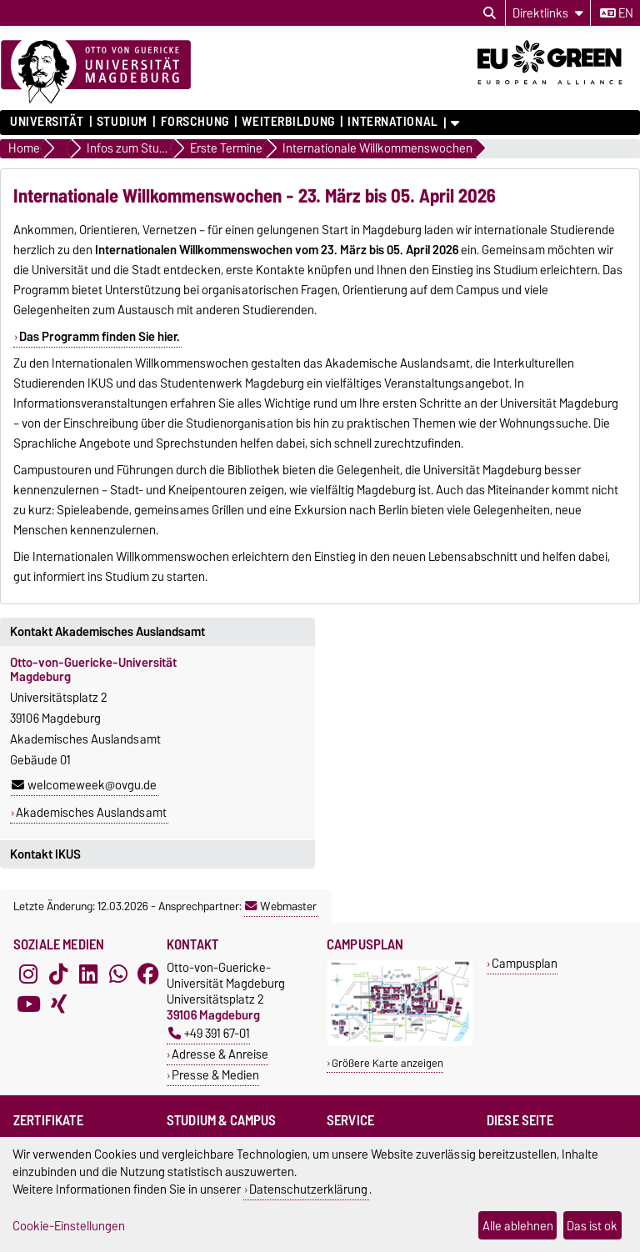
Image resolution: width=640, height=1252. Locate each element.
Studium (122, 122)
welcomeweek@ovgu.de (84, 785)
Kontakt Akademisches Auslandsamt (107, 632)
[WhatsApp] (118, 974)
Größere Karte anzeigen (387, 1063)
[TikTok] (58, 974)
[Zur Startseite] (96, 72)
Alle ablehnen (517, 1225)
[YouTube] (28, 1004)
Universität (46, 122)
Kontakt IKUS (45, 854)
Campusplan (525, 963)
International (393, 122)
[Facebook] (148, 974)
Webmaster (281, 906)
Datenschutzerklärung (308, 1189)
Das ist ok (592, 1225)
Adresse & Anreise (220, 1054)
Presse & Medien (215, 1074)
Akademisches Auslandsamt (91, 813)
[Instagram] (28, 974)
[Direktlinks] (548, 13)
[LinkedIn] (88, 974)
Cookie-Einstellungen (68, 1225)
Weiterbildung (288, 122)
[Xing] (58, 1004)
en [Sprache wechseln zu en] (616, 13)
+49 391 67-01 (209, 1033)
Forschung (195, 122)
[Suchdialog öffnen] (489, 13)
